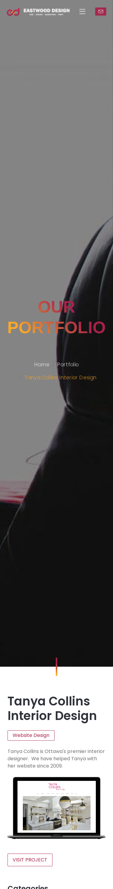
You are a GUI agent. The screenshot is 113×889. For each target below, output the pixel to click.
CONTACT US (103, 11)
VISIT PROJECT (30, 859)
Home (40, 381)
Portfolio (69, 381)
